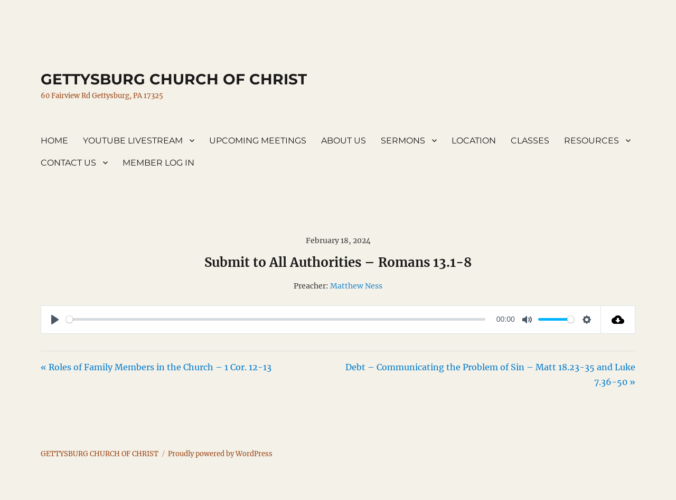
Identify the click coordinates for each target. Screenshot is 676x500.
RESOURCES (591, 141)
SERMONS (403, 141)
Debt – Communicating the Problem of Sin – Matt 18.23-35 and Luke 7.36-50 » (490, 374)
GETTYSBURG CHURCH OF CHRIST (174, 79)
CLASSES (530, 141)
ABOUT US (343, 141)
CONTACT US (68, 163)
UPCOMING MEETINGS (257, 141)
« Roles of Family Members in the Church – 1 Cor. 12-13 (156, 367)
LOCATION (474, 141)
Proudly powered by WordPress (220, 453)
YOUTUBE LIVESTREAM (133, 141)
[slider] (275, 319)
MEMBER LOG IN (158, 163)
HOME (54, 141)
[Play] (54, 319)
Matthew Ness (356, 286)
